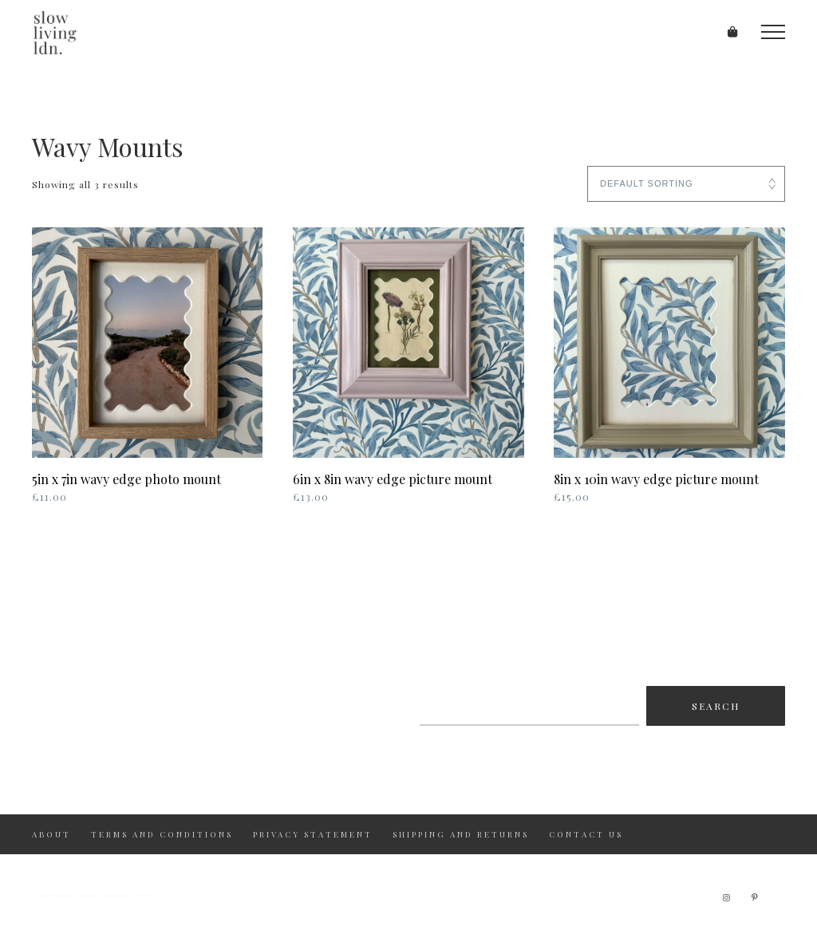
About (51, 834)
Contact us (586, 834)
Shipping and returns (461, 834)
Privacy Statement (313, 834)
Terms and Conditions (162, 834)
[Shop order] (686, 184)
